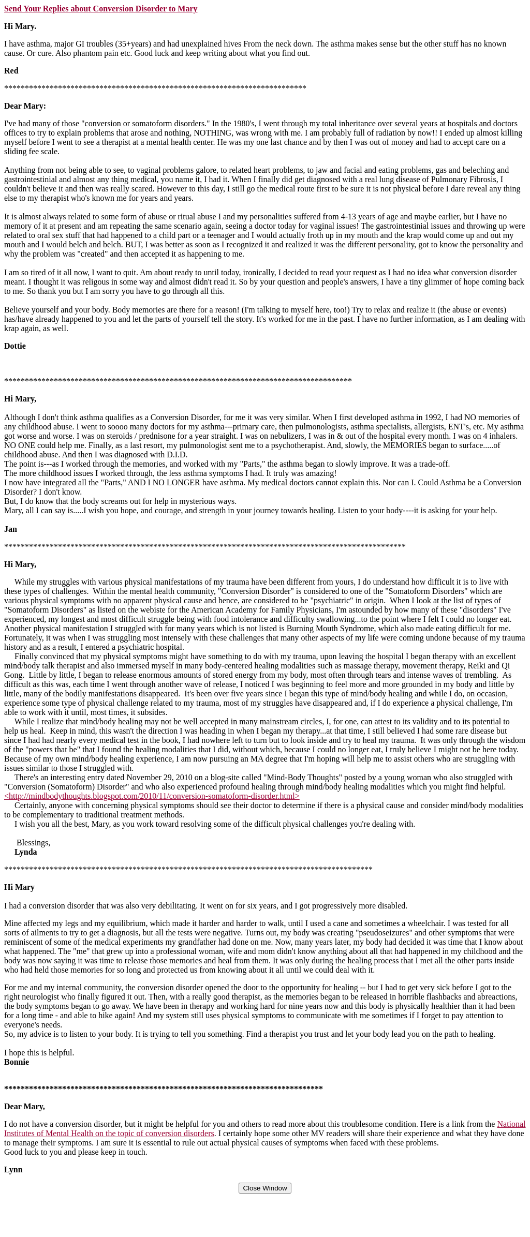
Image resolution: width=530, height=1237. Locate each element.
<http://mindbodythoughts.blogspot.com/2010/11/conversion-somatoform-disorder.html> (152, 796)
